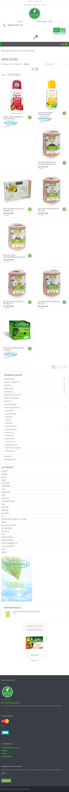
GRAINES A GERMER (10, 398)
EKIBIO (3, 495)
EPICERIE (6, 392)
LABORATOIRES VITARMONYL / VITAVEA (13, 519)
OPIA (2, 534)
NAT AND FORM (44, 163)
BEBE (5, 385)
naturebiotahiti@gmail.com (12, 703)
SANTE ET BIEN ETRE (10, 407)
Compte (30, 1)
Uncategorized (8, 459)
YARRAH (3, 552)
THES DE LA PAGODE (8, 546)
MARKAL (4, 522)
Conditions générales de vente (10, 748)
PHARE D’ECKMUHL (7, 540)
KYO (2, 516)
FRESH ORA (5, 507)
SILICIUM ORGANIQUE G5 (9, 543)
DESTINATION (5, 492)
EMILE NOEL (5, 498)
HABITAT (6, 401)
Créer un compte (39, 5)
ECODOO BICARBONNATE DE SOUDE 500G (26, 611)
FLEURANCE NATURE (8, 501)
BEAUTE (7, 411)
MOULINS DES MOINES (8, 525)
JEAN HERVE (5, 513)
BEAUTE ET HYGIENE (10, 382)
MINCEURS (8, 442)
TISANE (7, 423)
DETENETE (8, 435)
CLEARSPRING (5, 486)
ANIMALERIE (8, 379)
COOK (3, 489)
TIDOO (3, 549)
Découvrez (34, 655)
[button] (62, 44)
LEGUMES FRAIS (9, 404)
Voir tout (26, 64)
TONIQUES (8, 451)
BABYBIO (4, 474)
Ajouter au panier (28, 115)
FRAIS (3, 504)
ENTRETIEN (7, 388)
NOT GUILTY (5, 531)
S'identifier (28, 5)
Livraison (4, 753)
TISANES (6, 456)
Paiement (4, 750)
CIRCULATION (9, 414)
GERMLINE (4, 510)
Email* (11, 775)
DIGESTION (8, 438)
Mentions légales (6, 756)
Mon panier (38, 1)
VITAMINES (8, 426)
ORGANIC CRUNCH (7, 537)
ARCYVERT (4, 471)
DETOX (7, 417)
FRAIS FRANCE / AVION (11, 395)
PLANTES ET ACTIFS (11, 448)
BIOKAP (3, 480)
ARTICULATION (10, 429)
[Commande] (56, 64)
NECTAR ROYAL (10, 445)
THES (6, 420)
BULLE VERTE (5, 483)
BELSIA (3, 477)
